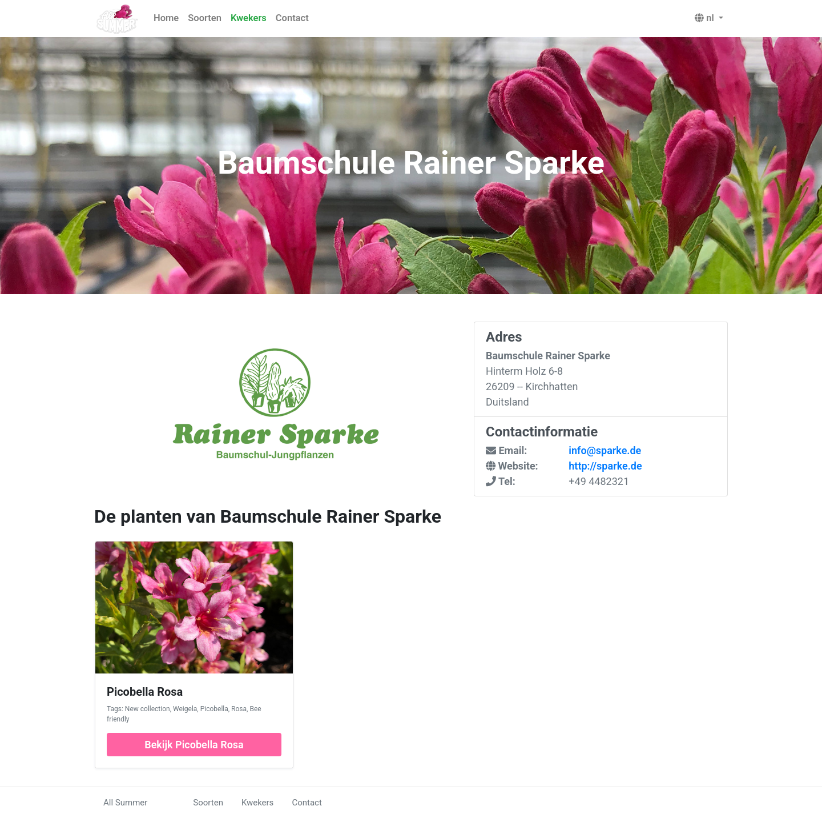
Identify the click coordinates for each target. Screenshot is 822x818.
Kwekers (249, 18)
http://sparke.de (605, 466)
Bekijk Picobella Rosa (194, 745)
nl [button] (705, 18)
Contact (292, 18)
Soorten (204, 18)
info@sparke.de (605, 450)
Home (166, 18)
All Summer (125, 802)
